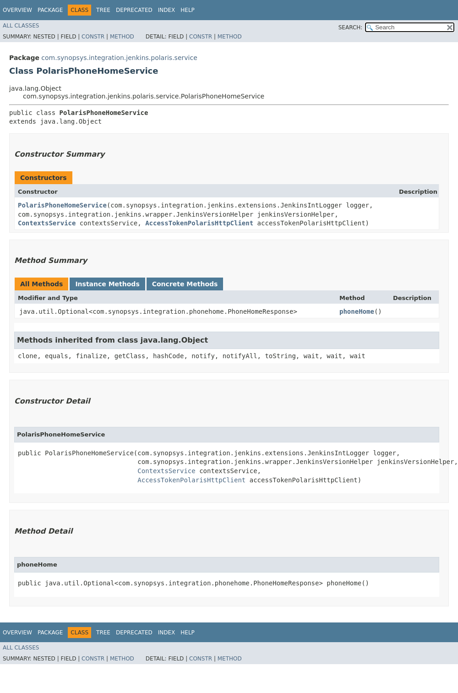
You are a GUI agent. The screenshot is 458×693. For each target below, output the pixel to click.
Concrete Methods (185, 284)
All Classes (21, 25)
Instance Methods (107, 284)
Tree (103, 10)
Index (166, 10)
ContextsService (47, 223)
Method (122, 36)
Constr (93, 36)
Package (50, 10)
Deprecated (134, 10)
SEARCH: (350, 27)
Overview (17, 10)
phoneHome (356, 311)
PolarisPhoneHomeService (62, 205)
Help (187, 10)
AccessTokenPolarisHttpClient (199, 223)
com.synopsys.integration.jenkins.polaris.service (119, 57)
